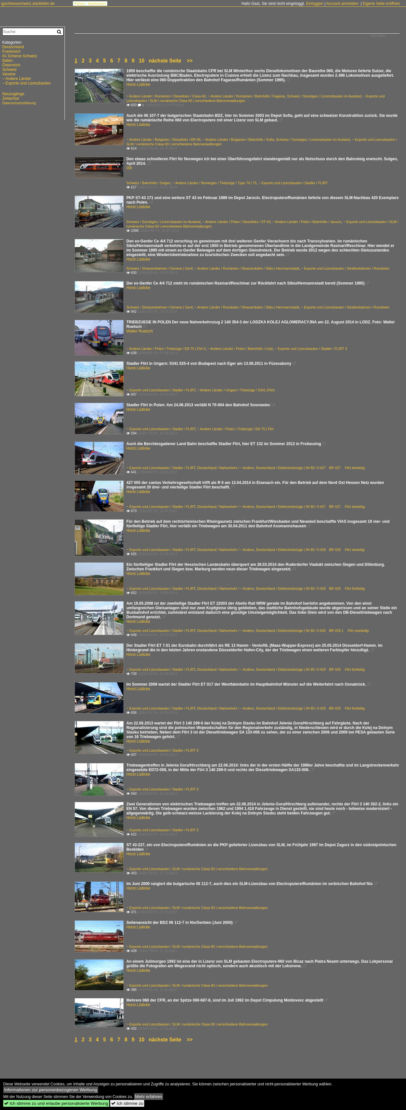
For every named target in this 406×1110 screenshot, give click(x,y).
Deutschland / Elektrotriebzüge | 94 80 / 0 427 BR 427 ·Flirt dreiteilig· (310, 468)
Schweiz (9, 69)
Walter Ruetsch (139, 331)
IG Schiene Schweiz (19, 56)
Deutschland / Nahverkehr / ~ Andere (225, 468)
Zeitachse (10, 98)
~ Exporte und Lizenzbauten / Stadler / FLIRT (293, 183)
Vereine (9, 74)
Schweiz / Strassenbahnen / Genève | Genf (159, 268)
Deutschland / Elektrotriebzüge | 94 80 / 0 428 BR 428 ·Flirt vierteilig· (310, 550)
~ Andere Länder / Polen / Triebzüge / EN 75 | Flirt (235, 429)
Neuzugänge (13, 94)
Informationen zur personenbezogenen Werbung (50, 1089)
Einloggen (314, 3)
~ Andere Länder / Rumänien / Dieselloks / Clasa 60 (166, 96)
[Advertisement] (32, 1062)
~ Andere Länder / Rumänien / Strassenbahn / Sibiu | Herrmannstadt (246, 268)
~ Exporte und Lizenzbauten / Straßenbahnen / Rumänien (345, 268)
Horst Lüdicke (138, 84)
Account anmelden (342, 3)
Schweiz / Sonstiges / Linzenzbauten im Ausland (324, 96)
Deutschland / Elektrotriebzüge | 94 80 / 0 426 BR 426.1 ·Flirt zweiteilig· (313, 631)
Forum (80, 4)
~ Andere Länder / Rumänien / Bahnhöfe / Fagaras (246, 96)
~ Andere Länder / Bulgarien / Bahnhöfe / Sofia (238, 139)
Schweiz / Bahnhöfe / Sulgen (148, 183)
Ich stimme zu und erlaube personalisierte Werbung (56, 1103)
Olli (129, 168)
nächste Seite (165, 60)
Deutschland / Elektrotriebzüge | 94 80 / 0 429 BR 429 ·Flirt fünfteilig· (310, 588)
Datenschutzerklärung (19, 103)
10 (141, 60)
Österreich (11, 65)
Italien (7, 60)
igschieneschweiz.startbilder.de (27, 3)
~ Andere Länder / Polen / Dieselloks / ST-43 (237, 222)
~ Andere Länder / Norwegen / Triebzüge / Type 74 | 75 (214, 183)
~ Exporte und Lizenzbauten (26, 83)
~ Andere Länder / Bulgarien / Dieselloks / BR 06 (163, 139)
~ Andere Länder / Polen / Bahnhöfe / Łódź (240, 349)
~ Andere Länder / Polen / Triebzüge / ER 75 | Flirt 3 (166, 349)
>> (189, 60)
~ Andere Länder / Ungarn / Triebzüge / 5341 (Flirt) (236, 390)
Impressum (97, 4)
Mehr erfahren (148, 1096)
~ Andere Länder (16, 78)
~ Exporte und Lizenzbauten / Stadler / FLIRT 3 (311, 349)
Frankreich (11, 51)
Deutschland (13, 47)
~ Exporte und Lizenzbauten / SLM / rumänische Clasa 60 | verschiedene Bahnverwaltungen (197, 869)
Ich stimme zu (127, 1103)
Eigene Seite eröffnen (381, 3)
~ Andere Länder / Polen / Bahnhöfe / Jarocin (307, 222)
